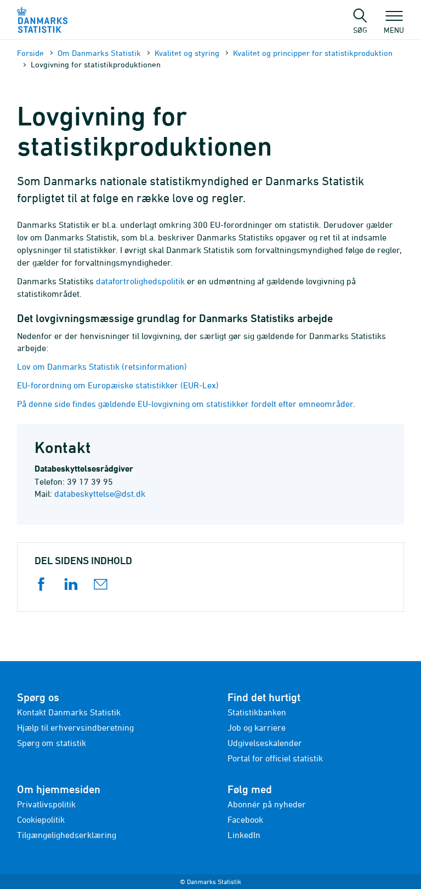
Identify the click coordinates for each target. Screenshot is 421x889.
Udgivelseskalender (264, 743)
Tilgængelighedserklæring (66, 835)
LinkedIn (243, 835)
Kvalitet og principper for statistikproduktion (312, 53)
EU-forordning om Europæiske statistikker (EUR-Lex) (118, 385)
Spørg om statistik (51, 743)
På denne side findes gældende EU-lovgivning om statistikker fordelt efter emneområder (185, 404)
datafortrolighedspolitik (140, 281)
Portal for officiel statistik (275, 758)
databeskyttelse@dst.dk (99, 493)
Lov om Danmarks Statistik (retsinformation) (102, 366)
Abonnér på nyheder (266, 804)
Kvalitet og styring (187, 53)
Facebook (245, 819)
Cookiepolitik (41, 819)
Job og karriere (256, 727)
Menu (394, 24)
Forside (30, 53)
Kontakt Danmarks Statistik (69, 712)
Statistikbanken (256, 712)
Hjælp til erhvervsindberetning (75, 727)
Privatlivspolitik (46, 804)
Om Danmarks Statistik (99, 53)
